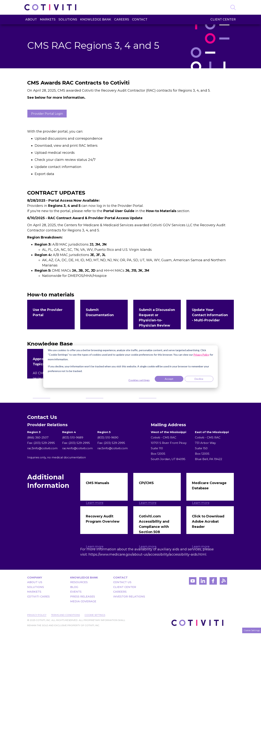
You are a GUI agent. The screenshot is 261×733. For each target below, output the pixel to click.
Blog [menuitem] (74, 687)
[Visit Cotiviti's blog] (223, 681)
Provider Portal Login (47, 113)
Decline (199, 378)
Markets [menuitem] (47, 19)
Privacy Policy (36, 714)
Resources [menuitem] (79, 682)
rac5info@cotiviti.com (112, 517)
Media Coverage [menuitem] (83, 701)
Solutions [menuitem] (67, 19)
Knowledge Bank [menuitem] (95, 19)
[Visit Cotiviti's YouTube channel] (192, 681)
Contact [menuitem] (139, 19)
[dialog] (130, 366)
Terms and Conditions (65, 714)
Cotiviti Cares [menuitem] (38, 696)
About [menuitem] (31, 19)
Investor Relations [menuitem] (129, 696)
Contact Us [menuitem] (122, 682)
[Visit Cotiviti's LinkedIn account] (203, 681)
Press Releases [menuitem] (82, 696)
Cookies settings (139, 380)
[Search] (233, 7)
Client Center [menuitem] (223, 19)
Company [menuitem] (34, 677)
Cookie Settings (95, 714)
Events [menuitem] (76, 691)
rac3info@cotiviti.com (42, 517)
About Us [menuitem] (34, 682)
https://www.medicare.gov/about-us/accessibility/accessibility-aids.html (147, 654)
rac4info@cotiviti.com (77, 517)
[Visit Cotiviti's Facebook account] (213, 681)
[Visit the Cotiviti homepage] (50, 7)
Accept (169, 378)
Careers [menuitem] (121, 19)
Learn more (41, 363)
